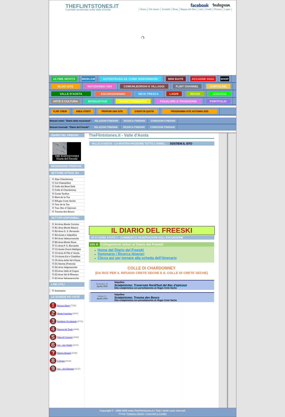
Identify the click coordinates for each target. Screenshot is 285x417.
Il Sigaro (61, 361)
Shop (175, 9)
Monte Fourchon (64, 313)
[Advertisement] (65, 390)
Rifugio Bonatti (64, 353)
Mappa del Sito (188, 9)
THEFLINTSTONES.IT (92, 6)
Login (227, 9)
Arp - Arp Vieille (64, 345)
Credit (208, 9)
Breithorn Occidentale (67, 321)
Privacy (218, 9)
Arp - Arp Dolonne (65, 369)
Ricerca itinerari (134, 121)
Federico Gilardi (135, 413)
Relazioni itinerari (106, 121)
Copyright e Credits (156, 413)
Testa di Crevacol (65, 337)
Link (200, 9)
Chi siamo (154, 9)
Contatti (166, 9)
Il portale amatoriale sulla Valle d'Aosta (88, 9)
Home (143, 9)
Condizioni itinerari (163, 121)
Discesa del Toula (65, 329)
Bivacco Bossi (63, 305)
